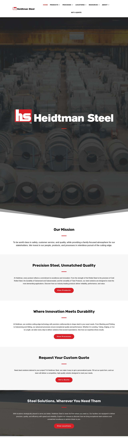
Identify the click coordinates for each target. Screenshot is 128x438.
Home (45, 5)
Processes (66, 5)
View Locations (64, 426)
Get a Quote (76, 12)
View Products (64, 290)
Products (54, 5)
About (105, 5)
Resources (93, 5)
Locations (80, 5)
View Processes (64, 336)
